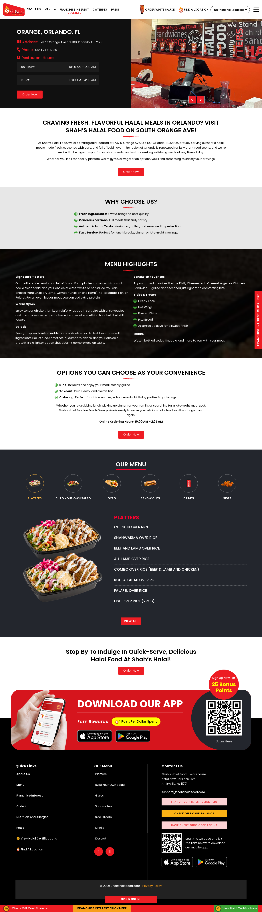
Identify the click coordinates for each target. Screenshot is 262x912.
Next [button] (201, 99)
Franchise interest (74, 11)
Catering (100, 9)
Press (115, 9)
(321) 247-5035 (39, 50)
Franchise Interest (29, 801)
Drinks (99, 833)
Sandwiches (103, 812)
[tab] (34, 488)
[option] (196, 63)
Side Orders (103, 823)
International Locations (227, 10)
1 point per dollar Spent (136, 727)
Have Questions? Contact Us (194, 831)
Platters (101, 780)
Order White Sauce (150, 9)
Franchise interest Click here (258, 323)
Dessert (100, 844)
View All (131, 627)
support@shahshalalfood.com (183, 798)
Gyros (99, 801)
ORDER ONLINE (131, 899)
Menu (50, 9)
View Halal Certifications (38, 844)
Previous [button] (192, 99)
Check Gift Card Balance (194, 819)
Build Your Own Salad (110, 791)
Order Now (29, 94)
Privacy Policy (152, 892)
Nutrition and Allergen (32, 823)
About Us (33, 9)
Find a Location (187, 10)
